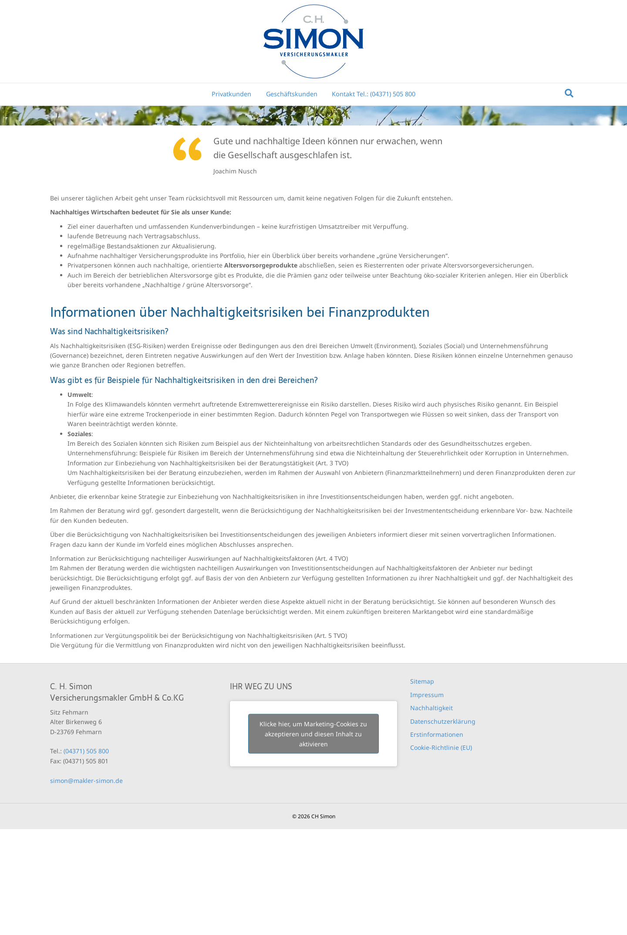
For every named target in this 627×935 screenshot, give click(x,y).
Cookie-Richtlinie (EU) (441, 853)
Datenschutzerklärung (442, 827)
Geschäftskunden (291, 94)
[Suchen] (569, 93)
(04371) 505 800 (86, 857)
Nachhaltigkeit (431, 814)
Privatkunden (231, 94)
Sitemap (422, 787)
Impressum (427, 800)
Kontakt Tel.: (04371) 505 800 (373, 94)
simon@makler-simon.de (86, 886)
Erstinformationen (436, 840)
